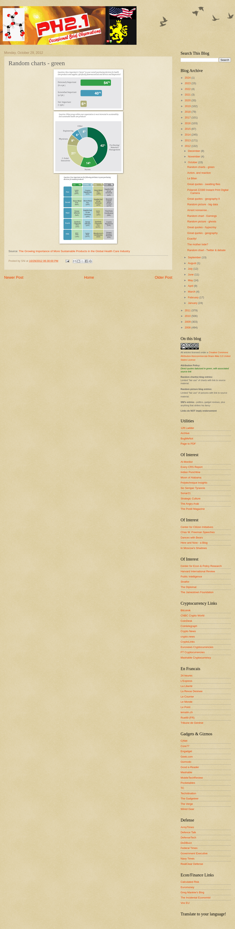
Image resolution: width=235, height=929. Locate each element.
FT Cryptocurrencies (193, 652)
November (194, 156)
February (193, 297)
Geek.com (187, 756)
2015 (188, 128)
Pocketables (188, 782)
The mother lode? (197, 244)
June (191, 274)
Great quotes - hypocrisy (201, 227)
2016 (188, 123)
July (190, 268)
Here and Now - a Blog (194, 542)
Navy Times (187, 858)
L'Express (186, 680)
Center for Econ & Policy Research (201, 566)
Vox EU (185, 902)
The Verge (187, 803)
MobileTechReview (192, 777)
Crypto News (188, 631)
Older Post (163, 277)
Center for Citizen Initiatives (197, 527)
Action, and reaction (199, 172)
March (192, 291)
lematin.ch (187, 712)
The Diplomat (189, 587)
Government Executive (194, 853)
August (192, 263)
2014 (188, 134)
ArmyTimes (187, 827)
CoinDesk (186, 620)
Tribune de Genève (192, 722)
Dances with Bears (192, 537)
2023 (188, 83)
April (191, 285)
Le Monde (186, 701)
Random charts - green (201, 167)
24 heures (186, 675)
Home (89, 277)
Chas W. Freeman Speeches (198, 532)
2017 (188, 117)
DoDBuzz (186, 842)
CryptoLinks (188, 641)
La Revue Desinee (192, 691)
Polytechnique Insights (194, 482)
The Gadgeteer (190, 798)
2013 (188, 140)
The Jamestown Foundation (197, 592)
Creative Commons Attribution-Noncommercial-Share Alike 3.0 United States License (205, 356)
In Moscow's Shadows (194, 548)
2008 (188, 327)
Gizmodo (186, 761)
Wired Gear (187, 809)
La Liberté (186, 686)
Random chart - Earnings (202, 215)
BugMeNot (187, 438)
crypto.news (188, 636)
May (191, 280)
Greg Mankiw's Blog (192, 892)
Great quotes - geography (202, 233)
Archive (185, 433)
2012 (188, 146)
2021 (188, 94)
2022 (188, 89)
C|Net (184, 740)
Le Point (185, 707)
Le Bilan (192, 178)
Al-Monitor (187, 461)
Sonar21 (186, 493)
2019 (188, 106)
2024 (188, 77)
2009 (188, 321)
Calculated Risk (190, 881)
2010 (188, 316)
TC (182, 788)
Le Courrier (187, 696)
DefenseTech (188, 837)
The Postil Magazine (193, 508)
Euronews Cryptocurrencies (197, 647)
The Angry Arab (190, 503)
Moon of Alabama (191, 477)
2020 (188, 100)
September (195, 257)
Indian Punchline (190, 472)
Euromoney (187, 887)
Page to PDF (188, 443)
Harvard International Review (198, 571)
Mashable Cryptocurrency (196, 657)
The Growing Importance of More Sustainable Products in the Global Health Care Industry (74, 251)
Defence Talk (188, 832)
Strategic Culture (190, 498)
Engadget (186, 751)
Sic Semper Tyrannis (193, 488)
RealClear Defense (192, 863)
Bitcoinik (186, 610)
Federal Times (189, 848)
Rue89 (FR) (187, 717)
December (194, 150)
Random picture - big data (202, 204)
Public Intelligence (191, 576)
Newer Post (13, 277)
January (193, 303)
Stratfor (185, 581)
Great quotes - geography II (203, 198)
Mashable (186, 772)
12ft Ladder (187, 428)
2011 (188, 310)
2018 (188, 111)
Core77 (185, 746)
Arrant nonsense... (198, 210)
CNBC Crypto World (192, 615)
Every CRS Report (192, 467)
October (193, 162)
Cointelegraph (189, 626)
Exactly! (192, 238)
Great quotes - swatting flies (203, 184)
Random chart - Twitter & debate (206, 250)
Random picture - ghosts (201, 221)
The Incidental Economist (196, 897)
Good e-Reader (190, 767)
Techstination (188, 793)
